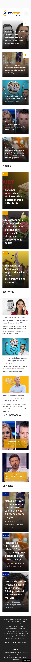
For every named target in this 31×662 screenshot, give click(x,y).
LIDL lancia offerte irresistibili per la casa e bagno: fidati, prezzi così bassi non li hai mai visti (15, 589)
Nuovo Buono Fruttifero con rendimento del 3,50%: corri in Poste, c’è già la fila (13, 398)
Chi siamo (7, 657)
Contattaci (16, 645)
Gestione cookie (26, 660)
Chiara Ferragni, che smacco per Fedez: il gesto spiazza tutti (15, 126)
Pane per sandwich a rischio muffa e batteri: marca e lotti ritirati (14, 196)
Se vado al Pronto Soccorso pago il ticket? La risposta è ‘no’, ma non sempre (15, 98)
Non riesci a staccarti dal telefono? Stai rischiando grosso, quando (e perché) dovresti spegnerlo (15, 551)
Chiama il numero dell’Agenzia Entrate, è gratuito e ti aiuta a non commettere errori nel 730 (15, 320)
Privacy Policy (22, 657)
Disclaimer (15, 659)
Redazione (14, 657)
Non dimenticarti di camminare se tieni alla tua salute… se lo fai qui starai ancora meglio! (14, 509)
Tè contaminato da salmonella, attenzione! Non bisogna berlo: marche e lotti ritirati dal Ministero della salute (14, 231)
